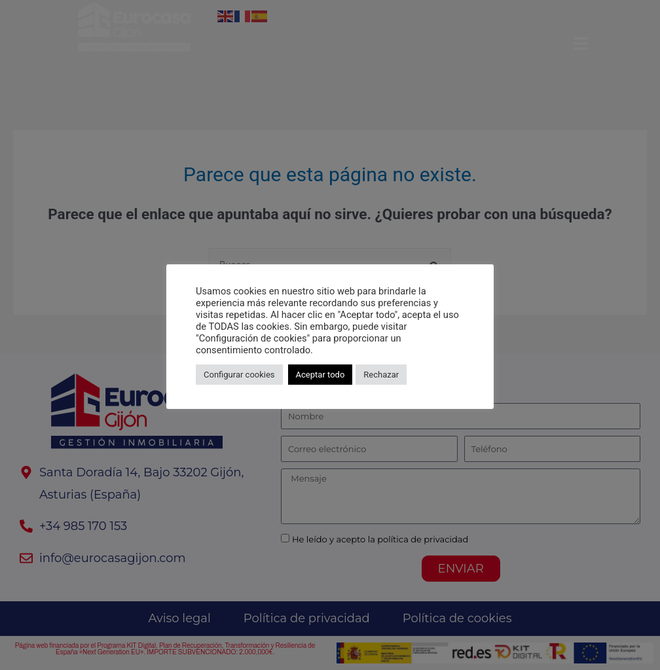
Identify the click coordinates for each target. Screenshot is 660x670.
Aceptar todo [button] (320, 374)
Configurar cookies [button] (239, 374)
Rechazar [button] (381, 374)
